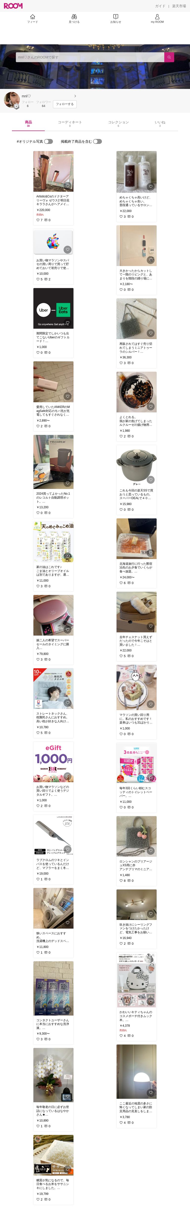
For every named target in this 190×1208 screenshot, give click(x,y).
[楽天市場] (179, 6)
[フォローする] (65, 104)
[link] (53, 171)
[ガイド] (160, 6)
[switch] (48, 141)
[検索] (169, 57)
